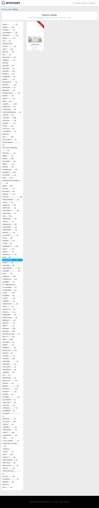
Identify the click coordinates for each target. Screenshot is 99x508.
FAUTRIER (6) (8, 191)
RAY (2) (6, 375)
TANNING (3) (10, 427)
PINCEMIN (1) (10, 361)
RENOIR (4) (11, 386)
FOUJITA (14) (12, 197)
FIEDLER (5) (9, 194)
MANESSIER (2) (9, 315)
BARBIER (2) (9, 60)
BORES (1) (9, 79)
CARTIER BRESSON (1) (12, 112)
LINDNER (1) (9, 301)
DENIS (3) (8, 164)
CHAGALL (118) (9, 117)
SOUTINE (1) (9, 405)
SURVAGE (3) (9, 419)
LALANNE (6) (11, 271)
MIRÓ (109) (8, 339)
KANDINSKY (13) (10, 246)
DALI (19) (8, 137)
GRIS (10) (7, 216)
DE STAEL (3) (9, 153)
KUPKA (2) (8, 262)
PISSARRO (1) (9, 364)
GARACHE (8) (9, 205)
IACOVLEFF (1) (10, 235)
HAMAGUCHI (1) (9, 224)
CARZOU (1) (8, 115)
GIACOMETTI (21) (11, 210)
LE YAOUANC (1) (9, 287)
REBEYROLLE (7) (9, 378)
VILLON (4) (8, 476)
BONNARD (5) (9, 76)
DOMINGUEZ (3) (10, 169)
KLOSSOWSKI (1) (10, 260)
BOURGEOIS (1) (10, 82)
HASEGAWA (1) (10, 227)
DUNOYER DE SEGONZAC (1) (11, 182)
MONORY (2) (9, 347)
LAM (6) (7, 273)
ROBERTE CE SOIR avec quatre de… (35, 46)
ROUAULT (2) (9, 391)
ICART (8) (7, 238)
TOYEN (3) (6, 449)
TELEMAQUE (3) (10, 435)
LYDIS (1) (8, 306)
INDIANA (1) (9, 241)
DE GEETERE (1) (9, 139)
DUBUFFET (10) (9, 172)
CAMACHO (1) (9, 107)
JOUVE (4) (7, 243)
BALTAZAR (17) (9, 57)
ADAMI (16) (8, 27)
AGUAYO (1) (9, 30)
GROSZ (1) (8, 221)
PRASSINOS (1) (9, 369)
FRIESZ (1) (8, 202)
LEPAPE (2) (9, 298)
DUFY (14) (7, 178)
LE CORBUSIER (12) (9, 284)
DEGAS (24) (8, 158)
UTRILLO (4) (9, 457)
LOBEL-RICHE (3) (10, 304)
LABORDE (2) (8, 265)
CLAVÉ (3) (8, 126)
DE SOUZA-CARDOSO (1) (10, 149)
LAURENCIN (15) (10, 279)
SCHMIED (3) (11, 397)
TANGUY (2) (8, 424)
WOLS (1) (6, 484)
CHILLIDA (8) (9, 120)
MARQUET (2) (9, 320)
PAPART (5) (8, 353)
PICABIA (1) (9, 356)
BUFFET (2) (9, 98)
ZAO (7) (7, 487)
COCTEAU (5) (8, 128)
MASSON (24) (9, 328)
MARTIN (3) (9, 323)
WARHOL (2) (8, 482)
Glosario (61, 502)
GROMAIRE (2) (9, 219)
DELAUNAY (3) (9, 161)
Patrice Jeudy (7, 9)
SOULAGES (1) (9, 402)
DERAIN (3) (8, 167)
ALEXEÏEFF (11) (10, 35)
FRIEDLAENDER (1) (11, 199)
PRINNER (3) (8, 372)
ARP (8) (6, 41)
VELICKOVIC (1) (10, 465)
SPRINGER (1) (10, 408)
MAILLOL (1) (9, 312)
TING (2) (8, 438)
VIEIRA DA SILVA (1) (12, 472)
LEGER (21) (9, 293)
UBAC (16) (8, 454)
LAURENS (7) (8, 282)
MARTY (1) (9, 326)
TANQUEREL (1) (10, 430)
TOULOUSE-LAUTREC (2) (12, 445)
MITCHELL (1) (8, 342)
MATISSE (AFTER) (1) (11, 334)
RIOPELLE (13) (10, 389)
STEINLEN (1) (12, 415)
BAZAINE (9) (8, 65)
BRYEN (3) (8, 96)
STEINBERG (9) (9, 411)
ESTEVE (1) (9, 188)
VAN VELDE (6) (9, 463)
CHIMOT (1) (9, 123)
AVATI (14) (8, 49)
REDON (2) (8, 383)
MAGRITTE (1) (9, 309)
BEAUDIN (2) (9, 68)
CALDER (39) (10, 104)
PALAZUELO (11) (10, 350)
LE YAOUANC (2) (9, 290)
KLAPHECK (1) (9, 254)
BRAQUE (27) (9, 85)
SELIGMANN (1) (9, 400)
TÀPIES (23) (8, 432)
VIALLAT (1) (9, 468)
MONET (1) (8, 345)
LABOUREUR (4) (11, 268)
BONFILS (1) (8, 74)
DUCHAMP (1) (9, 175)
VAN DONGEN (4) (10, 460)
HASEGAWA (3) (10, 230)
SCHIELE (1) (8, 394)
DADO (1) (6, 134)
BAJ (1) (7, 54)
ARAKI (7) (9, 38)
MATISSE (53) (9, 331)
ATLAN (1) (9, 46)
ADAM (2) (10, 24)
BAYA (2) (5, 63)
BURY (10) (7, 101)
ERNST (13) (8, 186)
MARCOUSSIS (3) (10, 317)
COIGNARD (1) (9, 131)
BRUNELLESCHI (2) (11, 93)
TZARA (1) (8, 452)
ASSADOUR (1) (7, 43)
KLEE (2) (6, 257)
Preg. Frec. (67, 502)
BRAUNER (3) (9, 90)
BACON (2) (8, 52)
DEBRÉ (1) (8, 156)
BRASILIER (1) (9, 87)
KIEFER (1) (8, 252)
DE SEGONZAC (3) (12, 143)
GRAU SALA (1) (9, 213)
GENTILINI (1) (9, 208)
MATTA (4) (8, 337)
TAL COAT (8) (9, 421)
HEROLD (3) (9, 232)
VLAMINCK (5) (11, 479)
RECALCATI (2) (10, 380)
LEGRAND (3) (8, 295)
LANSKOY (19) (9, 276)
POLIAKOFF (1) (9, 367)
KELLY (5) (8, 249)
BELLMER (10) (9, 71)
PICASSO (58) (9, 358)
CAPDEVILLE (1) (9, 109)
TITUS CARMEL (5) (11, 441)
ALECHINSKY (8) (10, 33)
